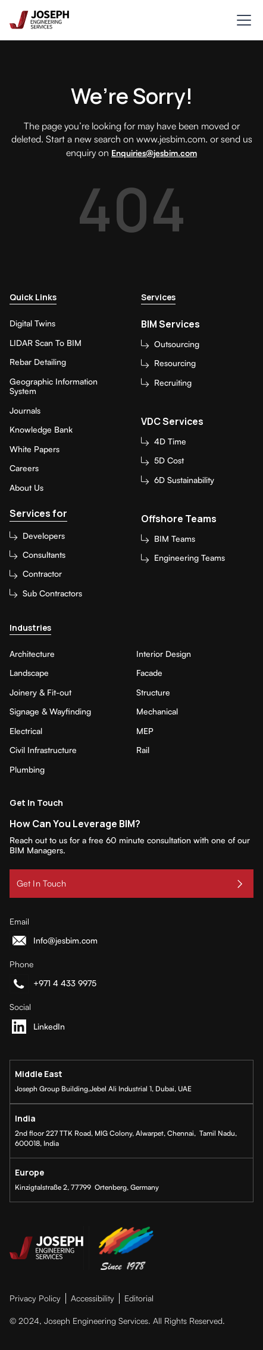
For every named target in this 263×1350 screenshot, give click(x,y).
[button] (241, 20)
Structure (153, 692)
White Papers (35, 449)
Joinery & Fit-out (40, 692)
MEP (145, 731)
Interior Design (163, 654)
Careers (24, 468)
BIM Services (170, 324)
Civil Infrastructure (43, 750)
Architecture (32, 654)
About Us (26, 488)
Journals (25, 410)
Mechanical (157, 711)
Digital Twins (32, 323)
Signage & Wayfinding (50, 711)
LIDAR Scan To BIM (46, 343)
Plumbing (27, 769)
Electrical (26, 731)
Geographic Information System (54, 386)
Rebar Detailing (38, 362)
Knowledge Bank (41, 429)
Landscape (29, 673)
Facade (149, 673)
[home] (39, 20)
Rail (142, 750)
